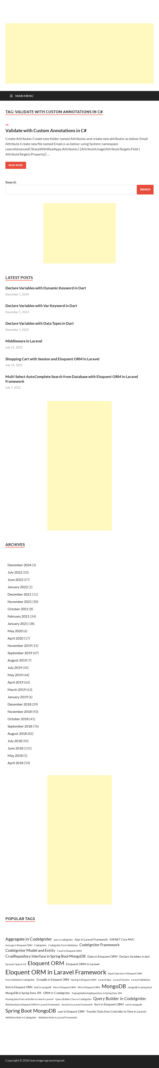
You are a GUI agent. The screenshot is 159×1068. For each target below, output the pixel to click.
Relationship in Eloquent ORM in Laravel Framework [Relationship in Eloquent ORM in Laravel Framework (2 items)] (32, 1004)
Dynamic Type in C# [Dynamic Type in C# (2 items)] (15, 964)
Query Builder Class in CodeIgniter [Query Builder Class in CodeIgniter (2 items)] (73, 999)
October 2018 (18, 719)
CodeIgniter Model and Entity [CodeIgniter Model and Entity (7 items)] (30, 950)
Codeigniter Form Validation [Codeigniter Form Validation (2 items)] (63, 945)
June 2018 (15, 748)
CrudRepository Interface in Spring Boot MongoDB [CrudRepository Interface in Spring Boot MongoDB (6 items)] (45, 956)
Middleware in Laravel (23, 341)
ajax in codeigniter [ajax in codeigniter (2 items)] (63, 939)
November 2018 (20, 711)
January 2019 (18, 697)
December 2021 (19, 594)
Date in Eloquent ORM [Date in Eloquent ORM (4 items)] (102, 956)
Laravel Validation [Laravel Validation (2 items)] (140, 979)
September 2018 (20, 726)
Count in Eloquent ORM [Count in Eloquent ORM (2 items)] (69, 950)
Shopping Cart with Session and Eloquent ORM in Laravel (52, 359)
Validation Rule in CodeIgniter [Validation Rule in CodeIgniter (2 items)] (20, 1017)
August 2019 (17, 660)
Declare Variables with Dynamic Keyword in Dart (45, 288)
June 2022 (15, 579)
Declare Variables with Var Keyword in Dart (41, 305)
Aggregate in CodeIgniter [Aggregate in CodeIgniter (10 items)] (28, 938)
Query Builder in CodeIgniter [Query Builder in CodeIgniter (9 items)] (119, 998)
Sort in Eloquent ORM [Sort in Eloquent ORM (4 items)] (109, 1004)
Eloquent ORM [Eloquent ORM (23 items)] (46, 963)
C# (7, 124)
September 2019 (20, 653)
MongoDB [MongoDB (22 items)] (114, 986)
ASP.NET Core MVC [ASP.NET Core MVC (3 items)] (122, 939)
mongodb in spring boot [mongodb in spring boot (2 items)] (140, 987)
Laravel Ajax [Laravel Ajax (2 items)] (104, 979)
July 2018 (15, 741)
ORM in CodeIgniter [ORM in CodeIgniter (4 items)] (56, 993)
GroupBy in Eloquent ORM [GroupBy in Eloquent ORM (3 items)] (52, 979)
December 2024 (19, 565)
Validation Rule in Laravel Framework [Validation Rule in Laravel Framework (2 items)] (57, 1017)
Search (10, 182)
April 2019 (15, 682)
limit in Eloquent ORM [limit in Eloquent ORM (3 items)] (18, 987)
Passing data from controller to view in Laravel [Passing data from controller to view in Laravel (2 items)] (29, 999)
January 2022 (18, 587)
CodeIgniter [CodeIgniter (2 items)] (40, 945)
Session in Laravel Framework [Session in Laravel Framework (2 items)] (77, 1004)
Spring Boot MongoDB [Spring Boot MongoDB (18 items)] (30, 1010)
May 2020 (15, 631)
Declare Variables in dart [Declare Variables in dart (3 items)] (134, 956)
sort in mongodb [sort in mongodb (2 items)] (133, 1004)
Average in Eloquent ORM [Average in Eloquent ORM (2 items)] (18, 945)
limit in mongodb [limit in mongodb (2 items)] (42, 987)
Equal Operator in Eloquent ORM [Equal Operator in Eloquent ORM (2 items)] (125, 973)
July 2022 (15, 572)
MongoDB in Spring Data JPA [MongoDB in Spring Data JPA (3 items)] (23, 993)
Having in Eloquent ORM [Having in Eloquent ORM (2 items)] (83, 979)
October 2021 (18, 609)
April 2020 (15, 638)
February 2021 (18, 616)
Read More (14, 164)
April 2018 (15, 763)
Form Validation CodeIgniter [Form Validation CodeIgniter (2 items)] (20, 979)
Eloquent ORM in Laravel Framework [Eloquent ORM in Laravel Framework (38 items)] (55, 972)
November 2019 (20, 645)
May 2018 (15, 755)
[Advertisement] (82, 53)
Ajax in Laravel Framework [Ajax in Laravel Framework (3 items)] (91, 939)
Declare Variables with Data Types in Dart (39, 323)
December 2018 (19, 704)
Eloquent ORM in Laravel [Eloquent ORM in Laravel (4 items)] (82, 964)
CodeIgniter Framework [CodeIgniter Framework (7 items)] (99, 945)
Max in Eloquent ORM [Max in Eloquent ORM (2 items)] (64, 987)
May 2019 (15, 675)
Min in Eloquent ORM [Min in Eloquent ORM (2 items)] (89, 987)
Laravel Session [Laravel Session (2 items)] (121, 979)
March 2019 (17, 689)
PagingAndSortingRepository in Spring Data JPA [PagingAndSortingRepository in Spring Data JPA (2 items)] (97, 993)
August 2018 (17, 733)
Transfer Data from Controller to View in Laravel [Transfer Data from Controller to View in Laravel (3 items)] (116, 1011)
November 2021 (20, 601)
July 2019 (15, 667)
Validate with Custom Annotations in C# (46, 130)
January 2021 (18, 623)
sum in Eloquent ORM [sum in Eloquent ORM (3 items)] (71, 1011)
